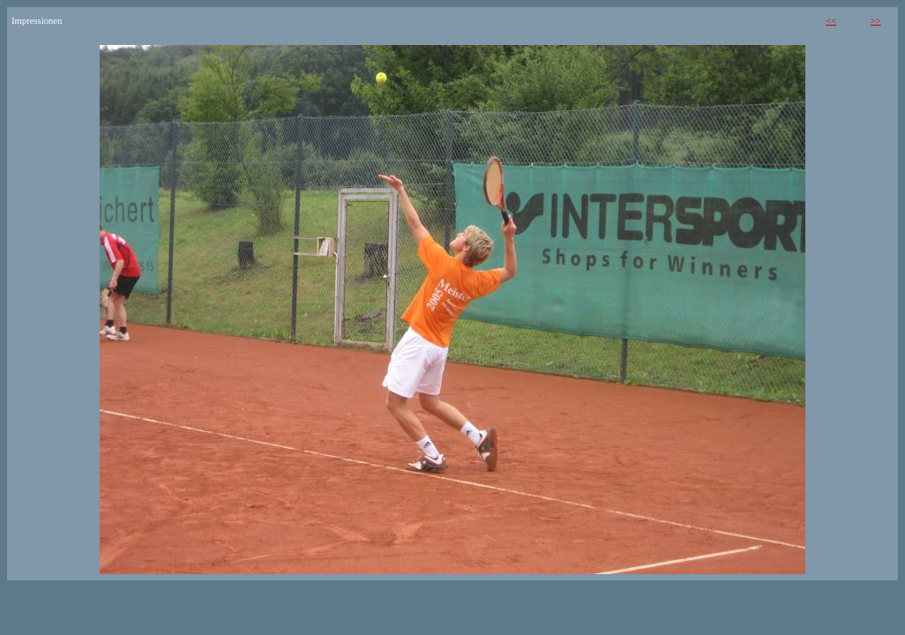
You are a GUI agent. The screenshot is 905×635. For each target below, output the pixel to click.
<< (831, 21)
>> (876, 21)
